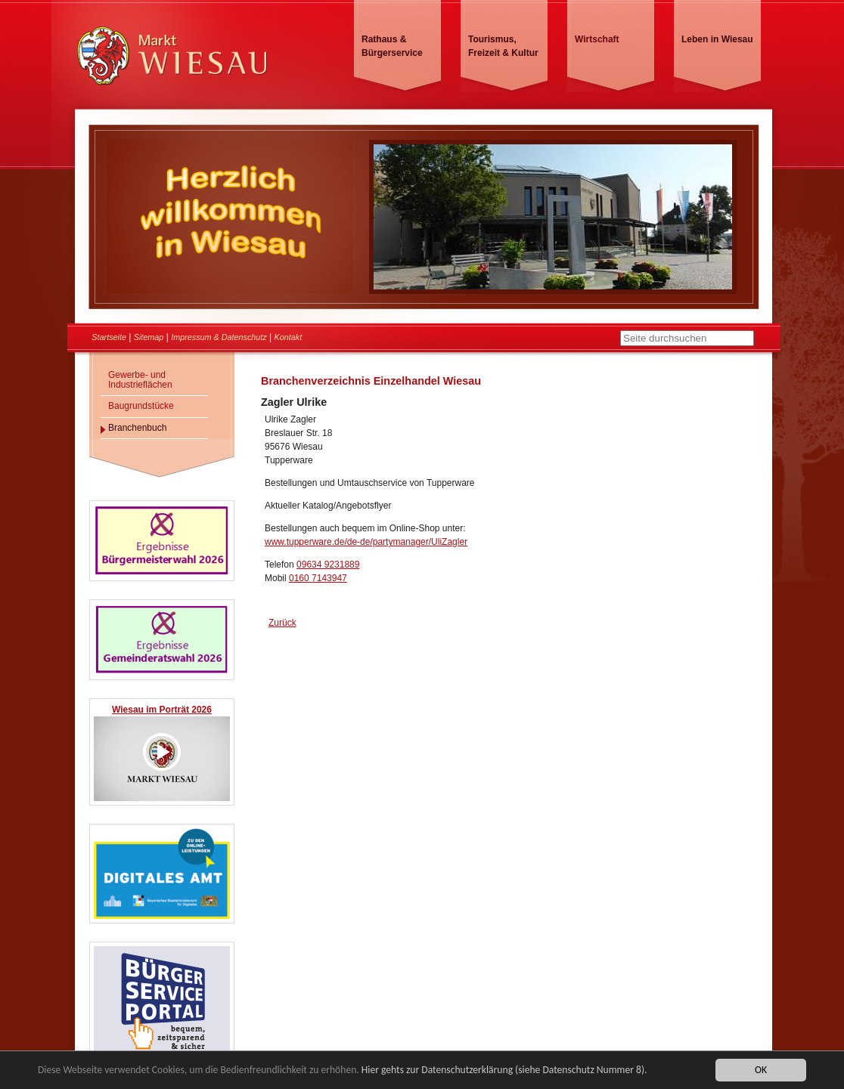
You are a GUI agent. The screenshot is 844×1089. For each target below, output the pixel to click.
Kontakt (289, 337)
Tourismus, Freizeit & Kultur (503, 46)
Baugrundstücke (141, 406)
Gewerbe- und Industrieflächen (140, 380)
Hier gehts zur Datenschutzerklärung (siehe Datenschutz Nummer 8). (504, 1071)
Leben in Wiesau (717, 39)
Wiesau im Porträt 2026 (162, 709)
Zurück (282, 622)
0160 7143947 (318, 578)
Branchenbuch (137, 427)
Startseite (109, 337)
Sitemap (149, 337)
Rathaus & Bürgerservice (392, 46)
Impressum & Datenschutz (219, 337)
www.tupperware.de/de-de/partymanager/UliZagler (366, 542)
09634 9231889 (327, 564)
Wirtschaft (597, 39)
